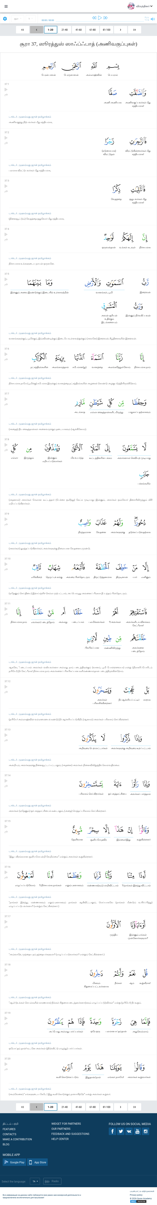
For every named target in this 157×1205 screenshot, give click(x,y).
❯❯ (134, 29)
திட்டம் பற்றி (10, 1123)
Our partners (60, 1128)
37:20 (7, 1058)
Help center (60, 1139)
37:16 (7, 866)
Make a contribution (17, 1139)
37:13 (7, 729)
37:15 (7, 821)
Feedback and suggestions (70, 1134)
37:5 (7, 273)
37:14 (7, 775)
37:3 (7, 180)
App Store (37, 1162)
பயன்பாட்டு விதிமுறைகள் (142, 1191)
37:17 (7, 916)
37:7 (7, 393)
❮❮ (22, 29)
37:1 (7, 84)
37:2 (7, 132)
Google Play (14, 1162)
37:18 (7, 964)
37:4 (7, 228)
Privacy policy (136, 1194)
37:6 (7, 348)
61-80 (93, 29)
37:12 (7, 681)
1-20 (50, 29)
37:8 (7, 439)
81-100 (106, 29)
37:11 (7, 603)
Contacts (9, 1134)
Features (9, 1129)
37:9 (7, 513)
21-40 (65, 29)
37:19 (7, 1012)
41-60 (79, 29)
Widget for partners (66, 1123)
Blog (6, 1144)
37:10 (7, 558)
